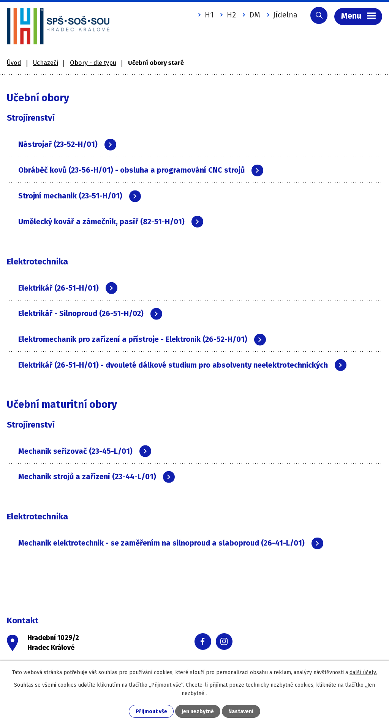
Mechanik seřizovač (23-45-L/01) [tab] (84, 451)
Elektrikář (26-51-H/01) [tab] (67, 288)
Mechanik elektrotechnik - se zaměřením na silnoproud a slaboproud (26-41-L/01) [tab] (170, 543)
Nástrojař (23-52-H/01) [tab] (67, 144)
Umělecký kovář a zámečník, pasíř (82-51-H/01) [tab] (110, 221)
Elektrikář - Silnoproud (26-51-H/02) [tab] (90, 313)
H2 (230, 14)
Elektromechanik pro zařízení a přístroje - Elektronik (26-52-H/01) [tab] (142, 339)
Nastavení (240, 711)
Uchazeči (45, 62)
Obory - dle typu (93, 62)
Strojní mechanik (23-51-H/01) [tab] (79, 195)
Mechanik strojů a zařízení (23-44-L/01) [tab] (96, 477)
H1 (208, 14)
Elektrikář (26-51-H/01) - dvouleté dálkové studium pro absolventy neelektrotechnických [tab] (182, 365)
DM (253, 14)
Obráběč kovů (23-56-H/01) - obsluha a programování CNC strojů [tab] (140, 170)
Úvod (14, 62)
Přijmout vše (151, 711)
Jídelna (284, 14)
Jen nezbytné (198, 711)
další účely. (363, 672)
